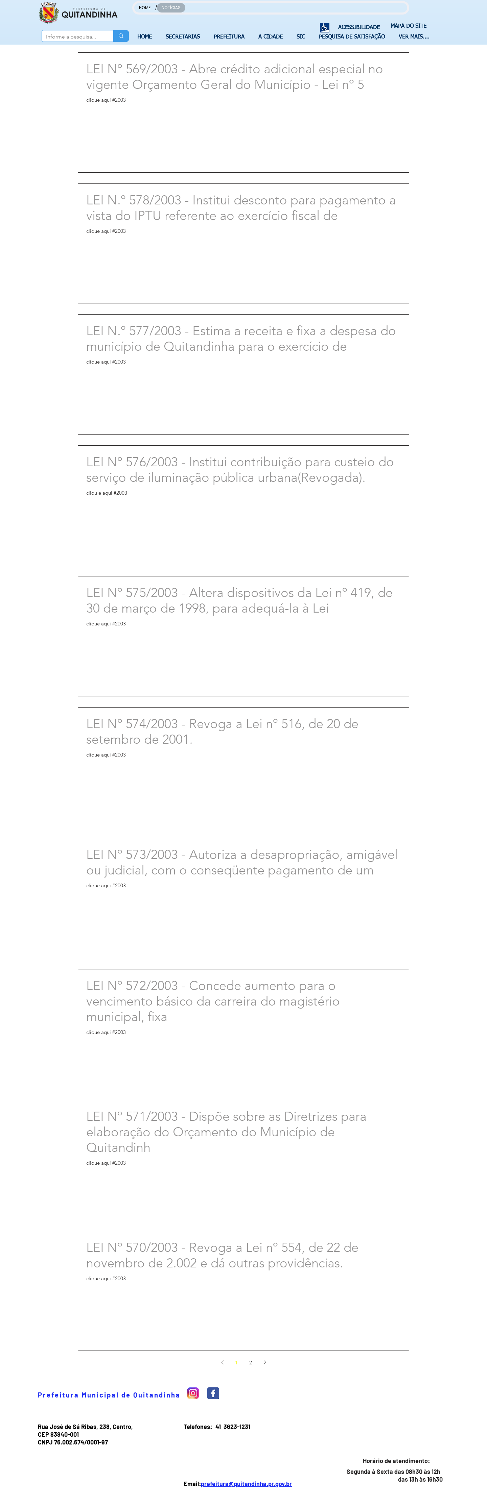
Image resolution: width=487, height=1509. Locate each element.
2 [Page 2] (250, 1362)
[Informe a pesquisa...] (72, 36)
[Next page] (265, 1362)
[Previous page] (222, 1362)
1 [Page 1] (236, 1362)
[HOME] (144, 8)
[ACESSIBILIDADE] (356, 28)
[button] (185, 37)
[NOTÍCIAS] (171, 8)
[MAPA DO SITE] (407, 26)
